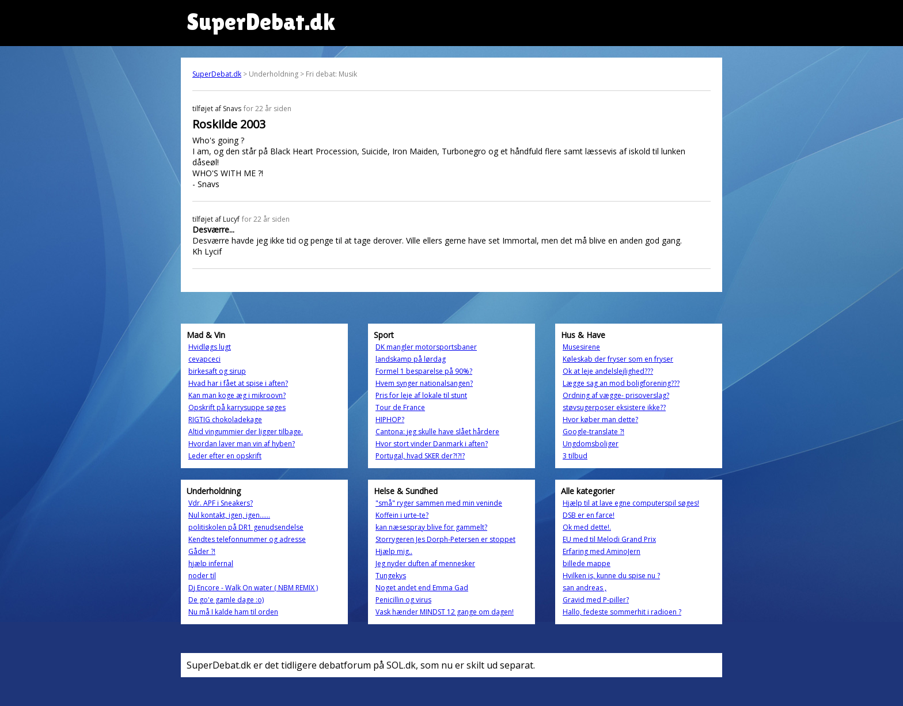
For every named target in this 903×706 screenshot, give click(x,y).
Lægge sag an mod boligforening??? (621, 383)
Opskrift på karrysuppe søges (237, 407)
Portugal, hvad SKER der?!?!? (420, 456)
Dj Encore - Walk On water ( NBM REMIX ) (253, 588)
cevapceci (204, 359)
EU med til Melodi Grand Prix (609, 539)
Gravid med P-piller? (596, 600)
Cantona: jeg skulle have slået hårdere (437, 431)
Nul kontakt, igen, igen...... (229, 515)
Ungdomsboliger (591, 444)
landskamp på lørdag (410, 359)
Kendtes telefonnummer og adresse (247, 539)
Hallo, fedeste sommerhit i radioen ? (622, 612)
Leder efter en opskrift (224, 456)
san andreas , (584, 588)
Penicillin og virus (403, 600)
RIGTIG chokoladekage (225, 419)
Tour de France (400, 407)
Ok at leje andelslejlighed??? (608, 371)
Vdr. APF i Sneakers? (220, 503)
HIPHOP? (389, 419)
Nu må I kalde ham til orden (233, 612)
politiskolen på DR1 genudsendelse (245, 527)
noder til (202, 575)
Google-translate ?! (593, 431)
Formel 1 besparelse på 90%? (423, 371)
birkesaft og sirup (217, 371)
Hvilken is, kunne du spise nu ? (611, 575)
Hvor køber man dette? (600, 419)
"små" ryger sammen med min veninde (438, 503)
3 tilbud (575, 456)
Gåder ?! (201, 551)
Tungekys (390, 575)
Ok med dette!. (587, 527)
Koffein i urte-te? (401, 515)
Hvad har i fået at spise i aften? (238, 383)
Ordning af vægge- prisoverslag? (616, 395)
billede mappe (586, 563)
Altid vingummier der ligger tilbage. (245, 431)
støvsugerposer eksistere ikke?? (614, 407)
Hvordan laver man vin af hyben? (241, 444)
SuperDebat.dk (216, 74)
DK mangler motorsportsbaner (426, 347)
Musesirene (581, 347)
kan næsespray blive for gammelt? (431, 527)
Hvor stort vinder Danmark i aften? (431, 444)
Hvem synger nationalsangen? (424, 383)
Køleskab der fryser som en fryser (618, 359)
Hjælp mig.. (393, 551)
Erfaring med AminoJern (601, 551)
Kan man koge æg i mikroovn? (237, 395)
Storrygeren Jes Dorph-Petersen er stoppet (445, 539)
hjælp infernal (210, 563)
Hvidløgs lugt (209, 347)
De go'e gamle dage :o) (226, 600)
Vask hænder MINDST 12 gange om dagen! (444, 612)
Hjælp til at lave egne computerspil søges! (631, 503)
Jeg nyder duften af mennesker (425, 563)
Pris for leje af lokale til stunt (421, 395)
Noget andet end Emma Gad (421, 588)
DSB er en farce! (588, 515)
